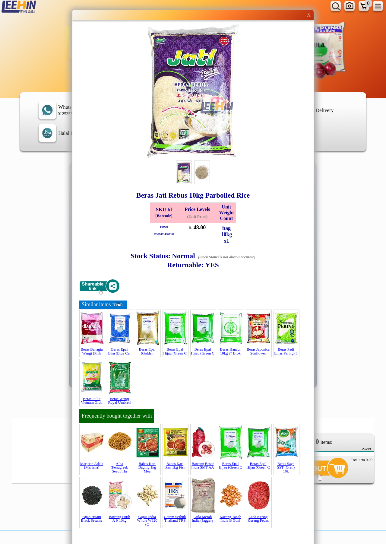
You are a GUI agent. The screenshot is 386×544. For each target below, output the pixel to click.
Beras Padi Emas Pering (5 (286, 351)
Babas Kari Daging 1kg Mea (147, 467)
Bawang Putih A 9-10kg (119, 519)
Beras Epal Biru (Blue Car (119, 351)
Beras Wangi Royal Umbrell (119, 401)
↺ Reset (366, 448)
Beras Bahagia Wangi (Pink (92, 351)
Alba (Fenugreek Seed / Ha (119, 467)
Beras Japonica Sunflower (258, 351)
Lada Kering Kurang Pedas (258, 519)
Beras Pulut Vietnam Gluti (92, 401)
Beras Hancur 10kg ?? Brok (230, 351)
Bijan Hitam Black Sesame (92, 519)
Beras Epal (147, 351)
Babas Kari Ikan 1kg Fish (174, 466)
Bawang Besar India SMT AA (202, 466)
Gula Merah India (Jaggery (203, 519)
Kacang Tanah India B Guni (230, 519)
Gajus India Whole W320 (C (147, 521)
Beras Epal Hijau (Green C (175, 351)
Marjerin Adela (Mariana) (91, 466)
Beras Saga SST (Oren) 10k (286, 467)
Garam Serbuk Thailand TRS (175, 519)
